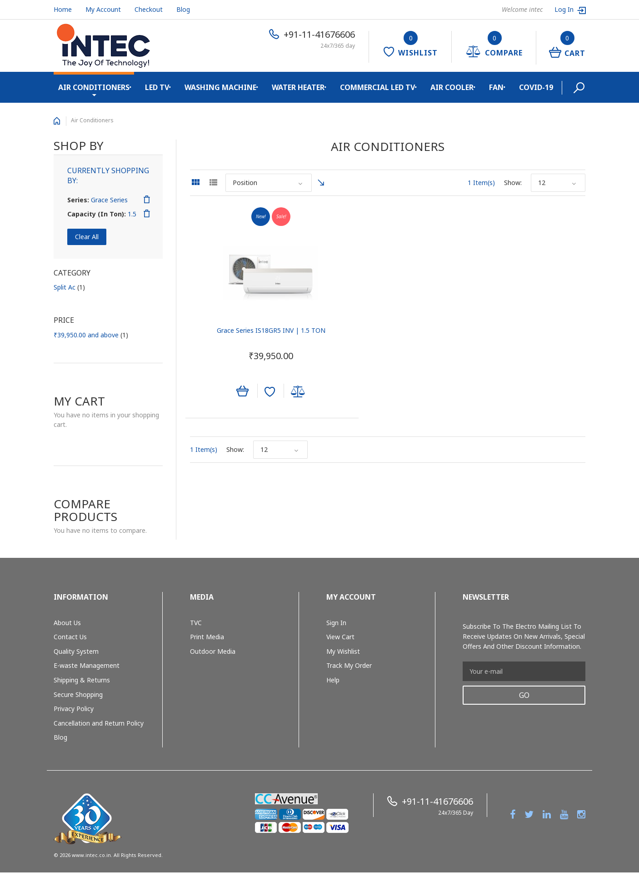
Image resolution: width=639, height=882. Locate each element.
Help (332, 680)
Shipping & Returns (82, 680)
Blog (183, 9)
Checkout (149, 9)
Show (512, 182)
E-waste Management (87, 665)
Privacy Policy (74, 708)
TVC (196, 622)
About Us (67, 622)
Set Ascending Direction (321, 183)
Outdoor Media (212, 651)
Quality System (76, 651)
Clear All (87, 236)
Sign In (336, 622)
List (213, 182)
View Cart (340, 636)
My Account (103, 9)
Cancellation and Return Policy (99, 723)
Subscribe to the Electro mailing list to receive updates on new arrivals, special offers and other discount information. (524, 636)
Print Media (207, 636)
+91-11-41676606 (319, 34)
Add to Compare (278, 394)
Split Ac (69, 287)
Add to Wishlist (250, 394)
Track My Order (349, 665)
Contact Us (70, 636)
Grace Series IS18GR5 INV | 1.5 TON (251, 332)
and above (91, 335)
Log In (564, 9)
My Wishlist (343, 651)
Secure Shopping (78, 694)
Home (63, 9)
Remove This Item (146, 199)
